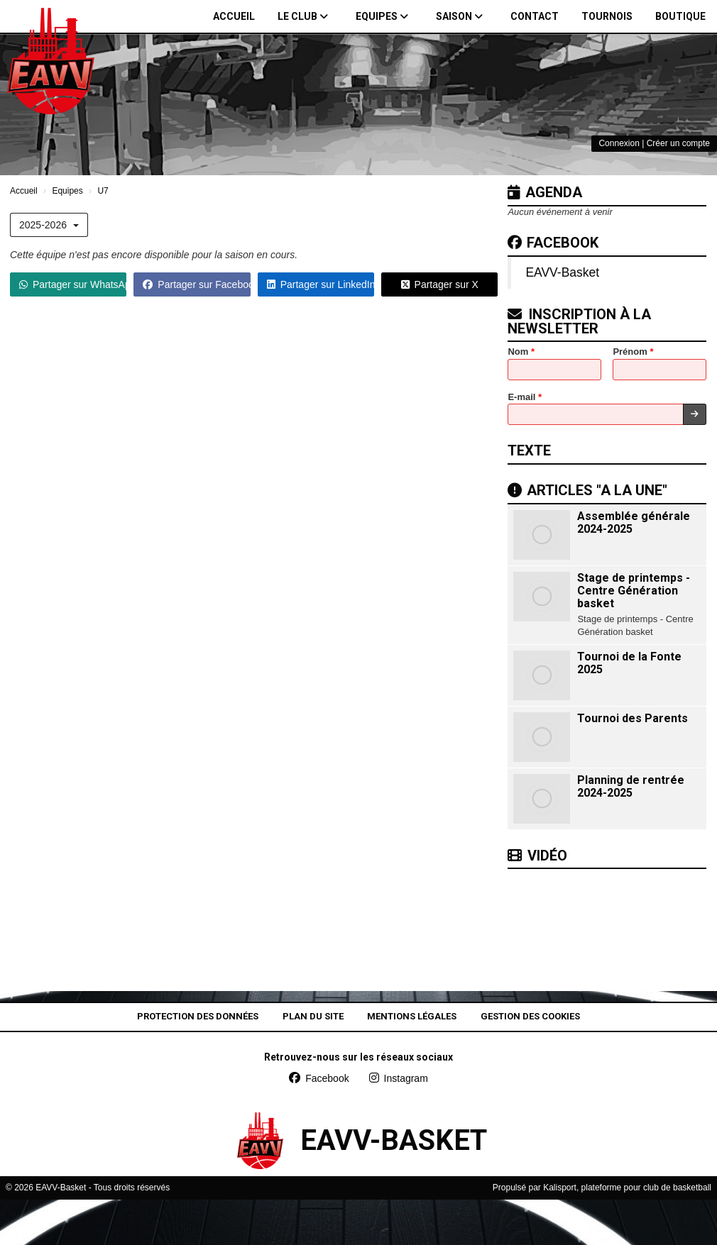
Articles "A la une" (587, 490)
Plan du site (313, 1016)
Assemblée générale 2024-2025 (633, 522)
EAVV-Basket (562, 272)
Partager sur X (439, 284)
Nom (521, 351)
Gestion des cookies (530, 1016)
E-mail (525, 397)
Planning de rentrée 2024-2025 (630, 786)
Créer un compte (678, 143)
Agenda (545, 192)
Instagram (398, 1078)
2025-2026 (49, 225)
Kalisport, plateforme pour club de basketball (627, 1188)
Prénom (633, 351)
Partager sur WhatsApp (72, 284)
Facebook (553, 242)
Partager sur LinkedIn (320, 284)
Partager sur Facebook (196, 284)
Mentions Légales (411, 1016)
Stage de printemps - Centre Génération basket (633, 590)
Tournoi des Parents (632, 718)
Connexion (618, 143)
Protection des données (197, 1016)
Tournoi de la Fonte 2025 (629, 663)
